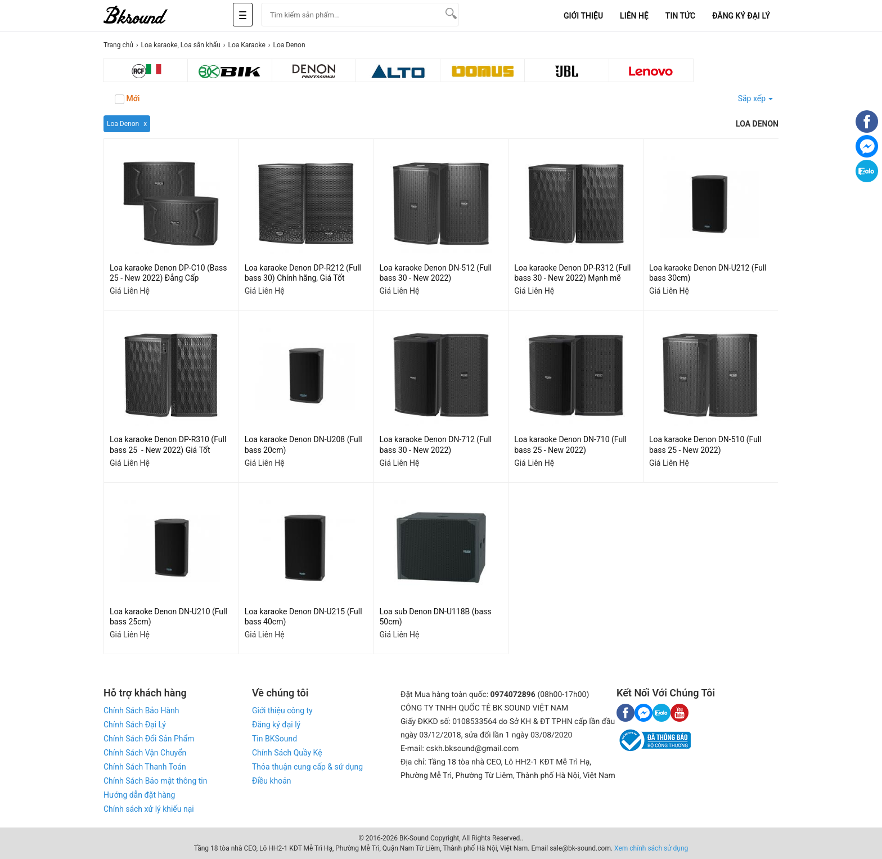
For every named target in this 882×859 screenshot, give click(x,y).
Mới (127, 99)
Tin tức (680, 15)
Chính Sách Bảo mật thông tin (155, 780)
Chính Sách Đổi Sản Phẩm (149, 738)
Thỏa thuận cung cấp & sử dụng (307, 766)
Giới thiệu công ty (282, 710)
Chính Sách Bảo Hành (141, 710)
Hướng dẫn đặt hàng (139, 794)
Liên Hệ (634, 15)
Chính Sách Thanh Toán (145, 766)
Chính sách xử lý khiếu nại (149, 808)
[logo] (149, 15)
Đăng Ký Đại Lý (741, 15)
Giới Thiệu (583, 15)
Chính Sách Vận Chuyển (145, 752)
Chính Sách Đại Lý (135, 724)
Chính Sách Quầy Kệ (287, 752)
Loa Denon (123, 124)
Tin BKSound (274, 738)
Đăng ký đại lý (276, 724)
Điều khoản (271, 780)
